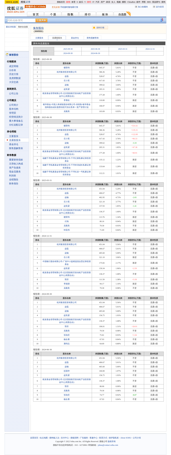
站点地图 (44, 438)
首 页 (36, 14)
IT (93, 2)
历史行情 (13, 74)
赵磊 (67, 76)
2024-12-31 (150, 49)
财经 (89, 2)
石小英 (67, 80)
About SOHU (125, 438)
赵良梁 (67, 89)
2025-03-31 (122, 49)
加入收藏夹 (143, 7)
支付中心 (65, 438)
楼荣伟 (67, 68)
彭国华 (67, 371)
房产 (103, 2)
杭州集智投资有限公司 (67, 72)
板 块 (105, 14)
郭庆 (67, 279)
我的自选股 (23, 27)
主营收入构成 (16, 163)
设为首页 (160, 7)
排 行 (88, 14)
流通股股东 (15, 140)
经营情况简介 (16, 117)
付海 (67, 221)
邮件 (138, 2)
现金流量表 (15, 171)
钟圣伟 (67, 230)
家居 (108, 2)
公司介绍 (137, 438)
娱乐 (81, 2)
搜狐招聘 (74, 438)
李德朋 (67, 284)
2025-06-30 (95, 49)
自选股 (122, 14)
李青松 (67, 100)
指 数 (70, 14)
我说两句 (156, 2)
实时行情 (100, 27)
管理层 (12, 113)
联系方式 (103, 438)
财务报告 (13, 183)
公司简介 (13, 105)
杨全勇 (67, 339)
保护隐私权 (114, 438)
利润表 (12, 175)
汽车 (98, 2)
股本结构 (13, 109)
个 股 (53, 14)
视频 (119, 2)
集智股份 (38, 28)
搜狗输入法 (54, 438)
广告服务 (84, 438)
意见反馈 (56, 7)
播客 (124, 2)
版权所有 (112, 441)
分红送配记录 (16, 125)
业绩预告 (13, 179)
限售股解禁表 (16, 148)
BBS (149, 2)
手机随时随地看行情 (69, 7)
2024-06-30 (95, 53)
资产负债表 (15, 167)
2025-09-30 (68, 49)
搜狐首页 (61, 2)
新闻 (68, 2)
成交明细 (13, 66)
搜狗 (163, 2)
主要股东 (13, 136)
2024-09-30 (68, 53)
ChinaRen (131, 2)
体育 (73, 2)
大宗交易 (13, 82)
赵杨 (67, 85)
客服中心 (94, 438)
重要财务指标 (16, 160)
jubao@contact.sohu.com (108, 445)
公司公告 (13, 93)
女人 (113, 2)
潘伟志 (67, 343)
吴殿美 (67, 111)
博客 (144, 2)
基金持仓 (13, 144)
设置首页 (34, 438)
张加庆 (67, 335)
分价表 (12, 70)
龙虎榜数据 (15, 78)
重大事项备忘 (16, 121)
